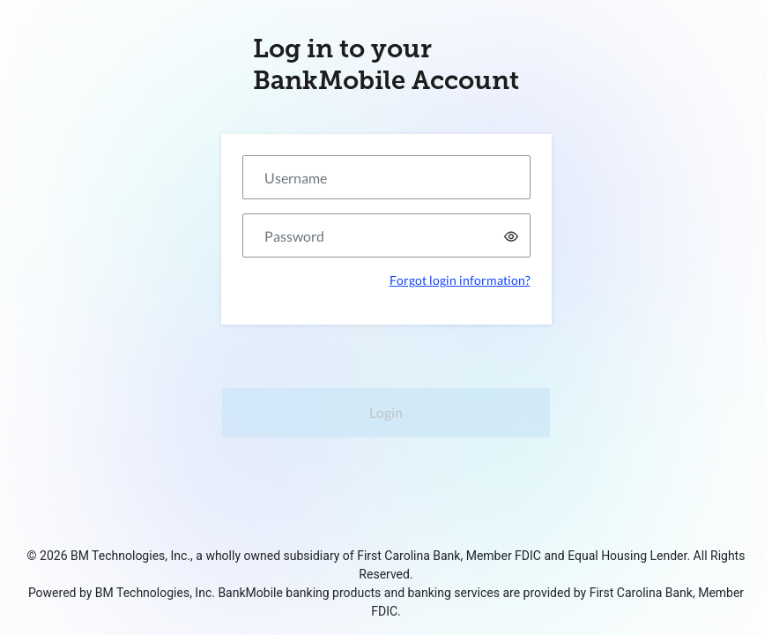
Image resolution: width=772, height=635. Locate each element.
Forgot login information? (460, 280)
